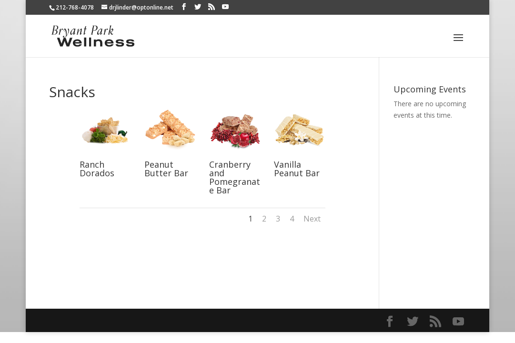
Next (312, 218)
